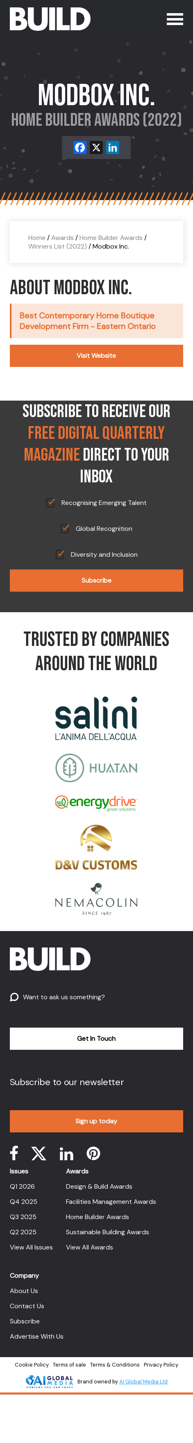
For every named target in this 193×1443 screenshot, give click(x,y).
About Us (24, 1290)
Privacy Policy (161, 1364)
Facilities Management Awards (111, 1201)
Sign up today (96, 1121)
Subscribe (96, 580)
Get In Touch (96, 1038)
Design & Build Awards (99, 1186)
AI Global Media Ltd (143, 1381)
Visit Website (96, 355)
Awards (62, 237)
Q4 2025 (23, 1201)
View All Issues (31, 1247)
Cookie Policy (32, 1364)
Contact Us (27, 1306)
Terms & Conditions (115, 1364)
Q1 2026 (22, 1186)
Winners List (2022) (57, 246)
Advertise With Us (37, 1336)
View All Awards (89, 1247)
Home (36, 237)
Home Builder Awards (111, 237)
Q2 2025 (23, 1232)
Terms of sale (69, 1364)
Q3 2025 (23, 1216)
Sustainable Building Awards (107, 1232)
